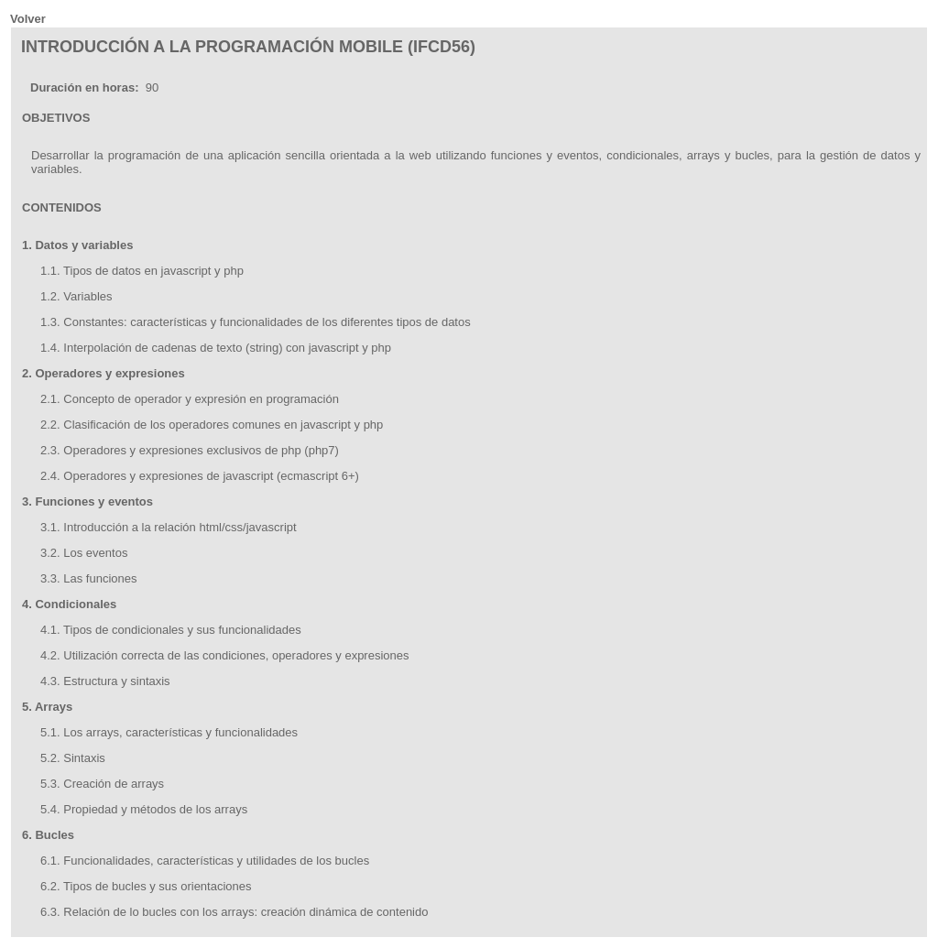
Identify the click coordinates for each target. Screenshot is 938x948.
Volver (28, 19)
